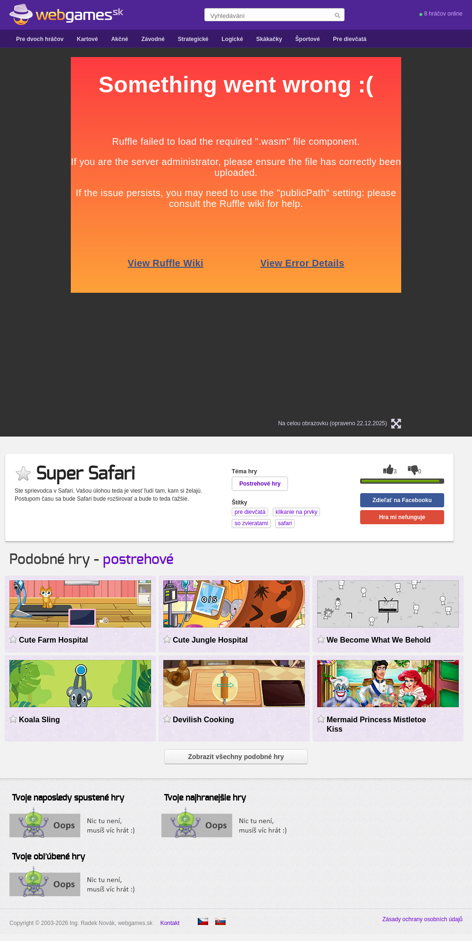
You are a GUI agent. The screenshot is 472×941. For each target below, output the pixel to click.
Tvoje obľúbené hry (48, 857)
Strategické (193, 39)
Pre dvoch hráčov (40, 39)
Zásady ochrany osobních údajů (422, 919)
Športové (307, 39)
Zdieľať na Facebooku (402, 500)
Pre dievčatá (350, 39)
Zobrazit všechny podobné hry (236, 756)
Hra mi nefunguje (402, 517)
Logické (232, 39)
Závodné (152, 39)
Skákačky (269, 39)
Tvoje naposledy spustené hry (68, 798)
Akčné (119, 39)
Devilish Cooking (203, 720)
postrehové (138, 560)
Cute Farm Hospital (53, 640)
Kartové (87, 39)
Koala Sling (39, 720)
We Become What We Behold (379, 640)
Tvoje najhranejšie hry (205, 798)
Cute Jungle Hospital (210, 640)
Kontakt (170, 923)
